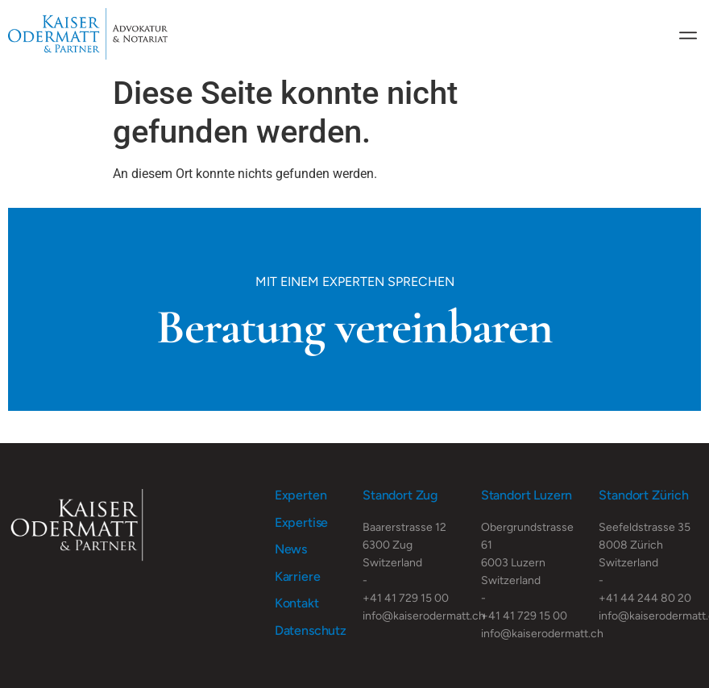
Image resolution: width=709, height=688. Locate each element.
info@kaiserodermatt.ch (424, 616)
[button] (687, 34)
